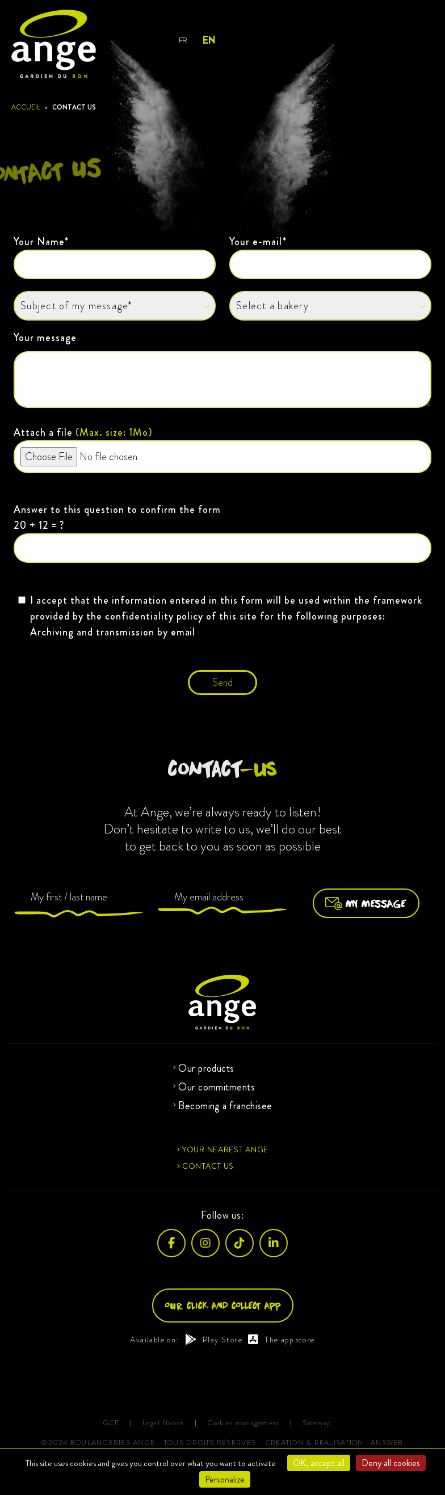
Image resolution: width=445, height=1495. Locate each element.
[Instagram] (205, 1243)
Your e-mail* (330, 256)
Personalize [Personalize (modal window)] (225, 1479)
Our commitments (216, 1087)
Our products (206, 1068)
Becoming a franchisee (225, 1105)
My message (366, 903)
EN (208, 40)
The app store (281, 1339)
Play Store (213, 1339)
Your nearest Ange (225, 1149)
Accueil (25, 107)
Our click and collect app (223, 1305)
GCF (111, 1423)
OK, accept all (319, 1462)
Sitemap (317, 1423)
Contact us (208, 1166)
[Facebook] (171, 1243)
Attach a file (222, 449)
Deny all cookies (391, 1462)
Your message (222, 371)
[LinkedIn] (273, 1243)
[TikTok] (239, 1243)
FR (183, 40)
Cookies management (243, 1423)
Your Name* (115, 256)
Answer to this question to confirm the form (222, 532)
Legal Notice (163, 1423)
